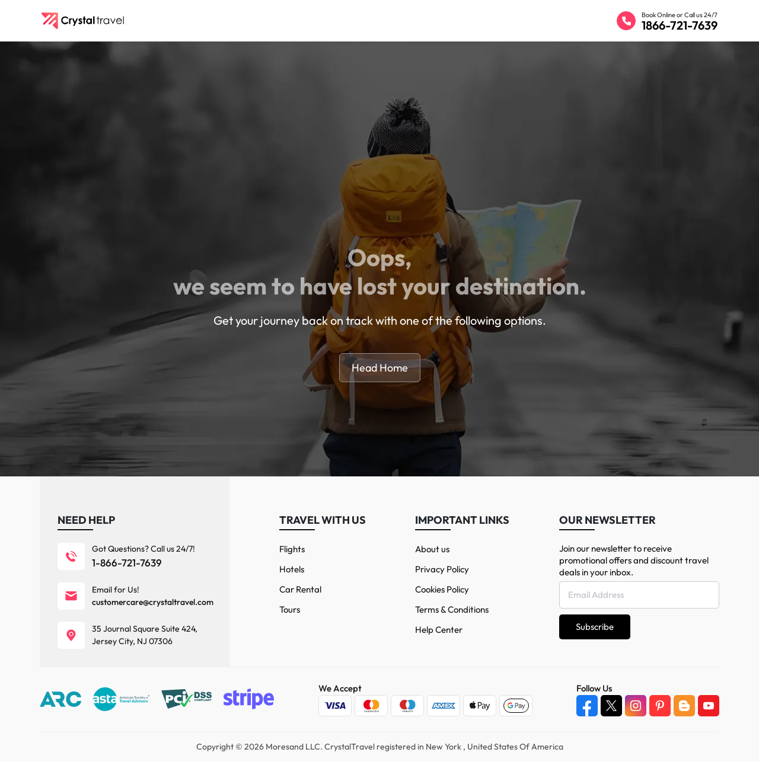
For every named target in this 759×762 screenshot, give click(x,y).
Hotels (291, 569)
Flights (292, 549)
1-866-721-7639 (127, 562)
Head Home (380, 367)
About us (432, 549)
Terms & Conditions (452, 609)
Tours (289, 609)
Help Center (439, 629)
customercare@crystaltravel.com (152, 602)
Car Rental (300, 589)
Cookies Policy (442, 589)
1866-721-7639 (679, 25)
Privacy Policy (442, 569)
